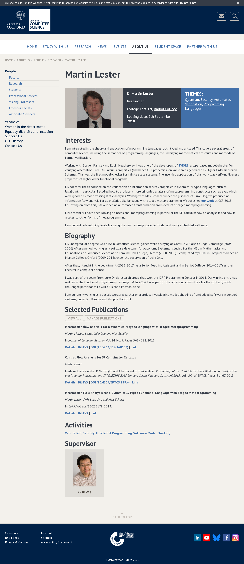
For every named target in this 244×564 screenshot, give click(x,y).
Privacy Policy (187, 3)
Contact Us (13, 145)
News (102, 46)
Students (15, 90)
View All (74, 318)
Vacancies (12, 122)
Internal (46, 533)
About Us (142, 46)
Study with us (55, 46)
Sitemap (46, 538)
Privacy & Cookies (17, 542)
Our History (14, 141)
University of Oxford (120, 560)
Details (70, 347)
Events (120, 46)
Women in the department (25, 126)
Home (32, 46)
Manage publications (104, 318)
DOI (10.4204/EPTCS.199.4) (110, 382)
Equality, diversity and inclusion (29, 131)
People (39, 60)
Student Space (168, 46)
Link (134, 347)
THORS (184, 165)
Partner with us (202, 46)
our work (207, 201)
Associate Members (22, 114)
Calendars (11, 533)
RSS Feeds (12, 538)
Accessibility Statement (57, 542)
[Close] (238, 3)
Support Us (13, 136)
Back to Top (122, 515)
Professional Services (23, 96)
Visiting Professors (21, 102)
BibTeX (83, 347)
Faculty (14, 77)
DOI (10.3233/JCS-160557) (110, 347)
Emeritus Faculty (20, 108)
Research (82, 46)
